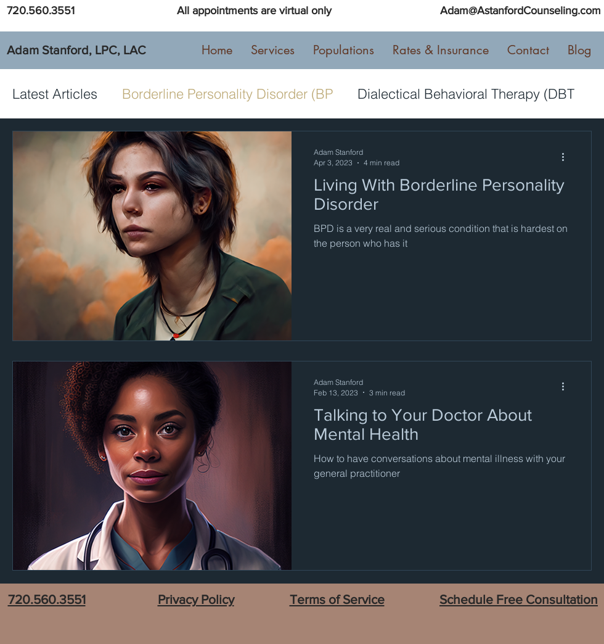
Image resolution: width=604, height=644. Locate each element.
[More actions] (567, 156)
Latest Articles (54, 93)
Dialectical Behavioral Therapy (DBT (465, 93)
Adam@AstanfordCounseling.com (520, 10)
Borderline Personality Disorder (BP (227, 93)
